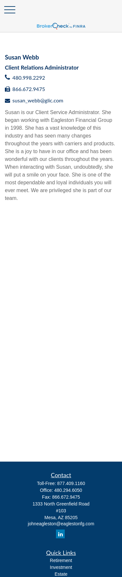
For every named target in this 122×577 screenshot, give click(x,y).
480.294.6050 (68, 490)
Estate (61, 574)
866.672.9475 (28, 89)
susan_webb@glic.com (37, 100)
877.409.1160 (71, 483)
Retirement (61, 560)
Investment (61, 567)
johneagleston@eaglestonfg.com (61, 523)
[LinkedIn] (60, 534)
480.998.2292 (28, 77)
